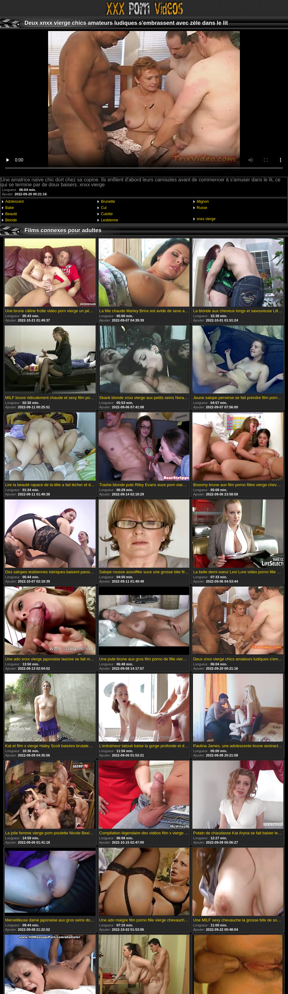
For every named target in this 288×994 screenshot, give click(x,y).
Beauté (11, 214)
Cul (103, 208)
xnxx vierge (206, 219)
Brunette (108, 201)
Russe (202, 208)
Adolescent (14, 201)
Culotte (107, 214)
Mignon (203, 201)
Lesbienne (109, 220)
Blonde (11, 220)
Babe (9, 208)
